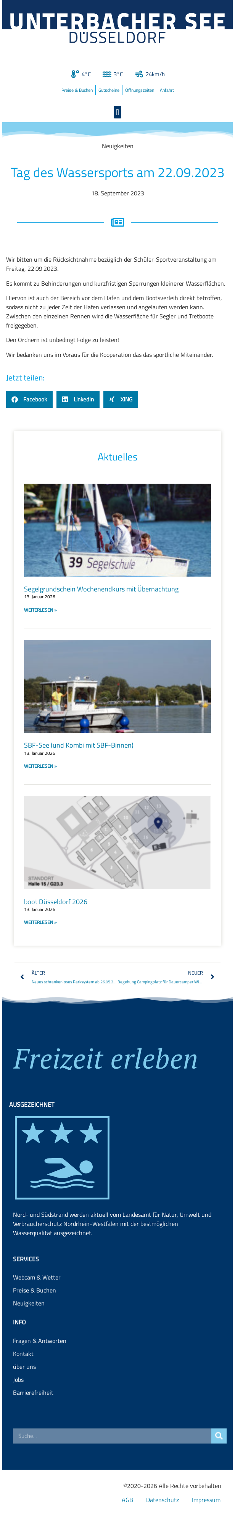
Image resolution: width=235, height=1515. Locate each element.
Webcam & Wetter (37, 1295)
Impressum (206, 1499)
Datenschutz (162, 1499)
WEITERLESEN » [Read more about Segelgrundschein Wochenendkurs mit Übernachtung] (40, 610)
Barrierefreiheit (33, 1418)
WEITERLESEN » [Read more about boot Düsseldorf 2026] (40, 922)
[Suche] (219, 1442)
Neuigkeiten (29, 1321)
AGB (127, 1499)
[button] (117, 112)
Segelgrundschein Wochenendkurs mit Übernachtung (101, 589)
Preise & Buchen (77, 90)
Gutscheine (108, 90)
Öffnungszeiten (139, 90)
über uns (24, 1392)
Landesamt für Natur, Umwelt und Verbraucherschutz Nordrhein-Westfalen (112, 1264)
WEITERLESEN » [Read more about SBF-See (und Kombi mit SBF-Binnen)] (40, 766)
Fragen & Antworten (39, 1366)
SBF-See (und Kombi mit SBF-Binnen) (79, 745)
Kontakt (23, 1379)
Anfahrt (167, 90)
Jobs (18, 1405)
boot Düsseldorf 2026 (55, 902)
